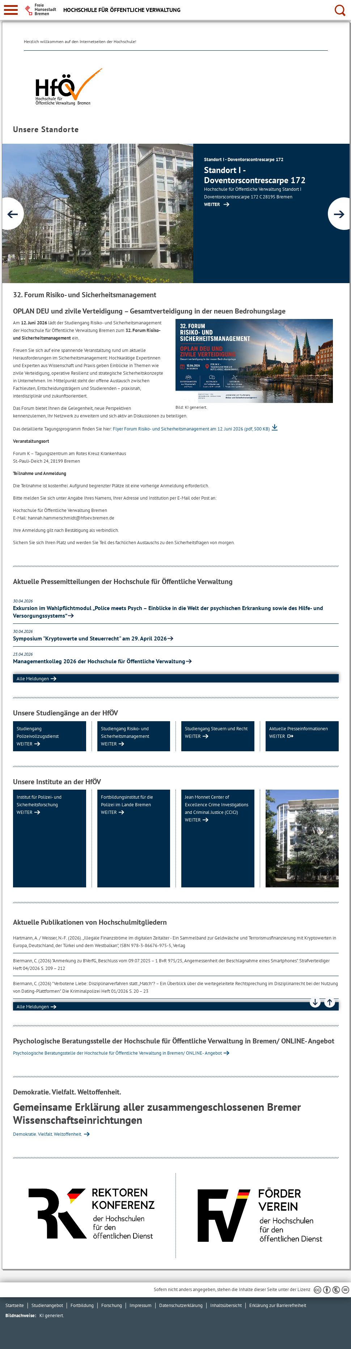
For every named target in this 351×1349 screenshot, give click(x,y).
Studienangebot (47, 1305)
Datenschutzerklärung (181, 1305)
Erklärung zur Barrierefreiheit (277, 1305)
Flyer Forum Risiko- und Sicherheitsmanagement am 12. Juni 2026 (191, 429)
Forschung (111, 1305)
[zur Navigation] (11, 10)
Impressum (141, 1305)
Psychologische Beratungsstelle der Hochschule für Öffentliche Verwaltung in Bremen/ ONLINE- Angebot (117, 1053)
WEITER (25, 744)
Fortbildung (82, 1305)
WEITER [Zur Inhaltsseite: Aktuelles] (212, 204)
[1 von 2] (176, 213)
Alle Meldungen (33, 679)
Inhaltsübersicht (226, 1305)
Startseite (14, 1305)
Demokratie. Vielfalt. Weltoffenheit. (47, 1134)
